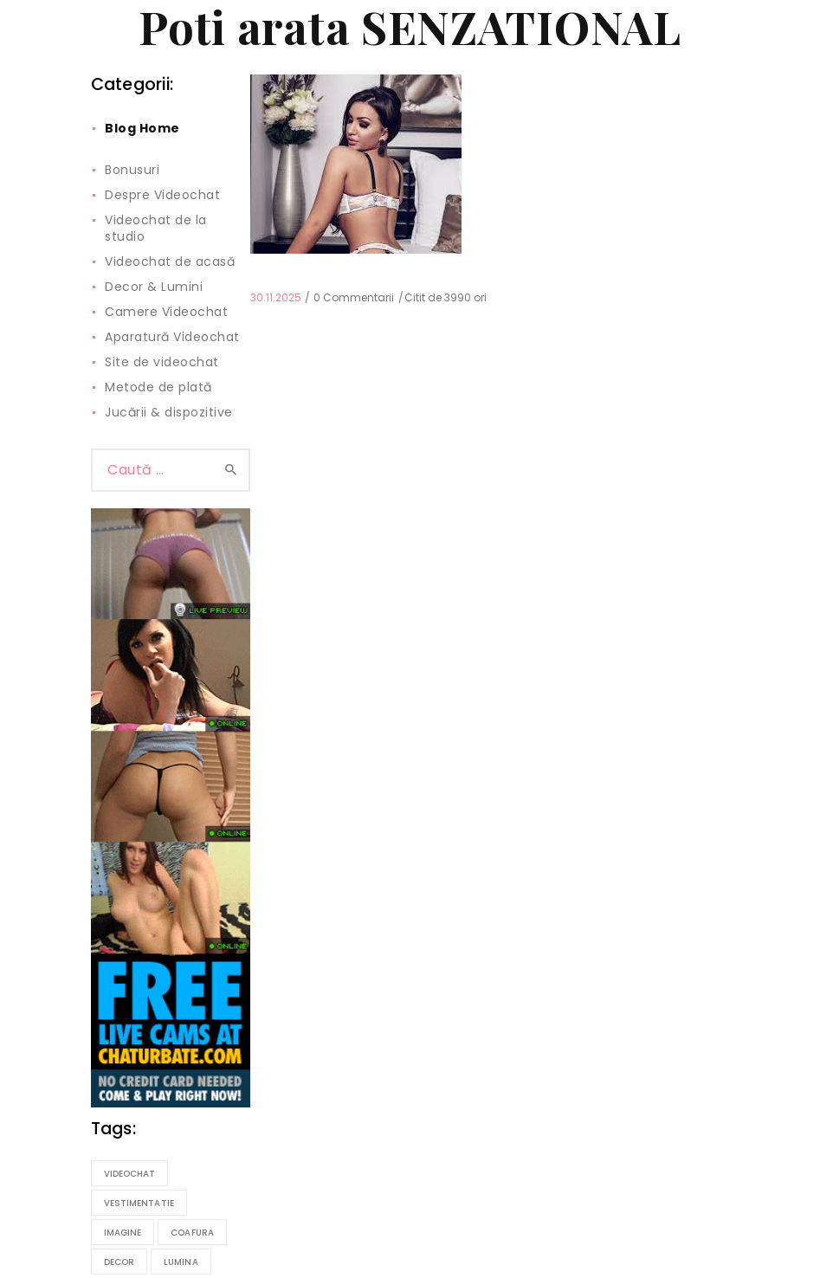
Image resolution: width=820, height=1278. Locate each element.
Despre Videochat (162, 194)
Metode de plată (158, 387)
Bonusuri (132, 169)
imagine (123, 1232)
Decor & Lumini (154, 286)
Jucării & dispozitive (169, 412)
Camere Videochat (166, 311)
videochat (130, 1173)
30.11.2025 (275, 297)
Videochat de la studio (156, 228)
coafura (192, 1232)
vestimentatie (139, 1203)
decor (119, 1261)
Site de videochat (162, 362)
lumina (181, 1261)
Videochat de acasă (170, 261)
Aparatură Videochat (172, 336)
